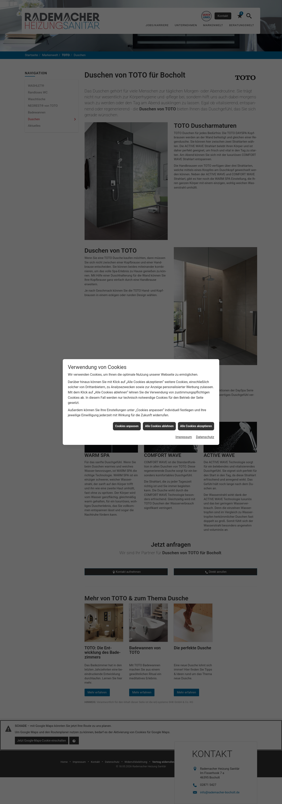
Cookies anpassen (127, 426)
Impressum (183, 437)
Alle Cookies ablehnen (159, 426)
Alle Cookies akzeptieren (196, 426)
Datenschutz (205, 437)
